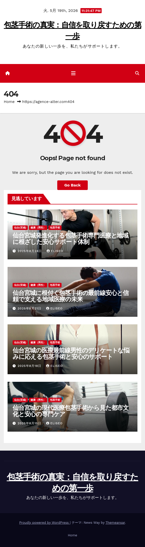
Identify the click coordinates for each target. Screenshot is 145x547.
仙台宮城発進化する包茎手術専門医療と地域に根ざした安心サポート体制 (70, 238)
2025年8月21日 (30, 308)
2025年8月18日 (30, 366)
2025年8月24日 (30, 251)
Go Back (72, 185)
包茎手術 (55, 227)
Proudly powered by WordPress (44, 522)
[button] (137, 73)
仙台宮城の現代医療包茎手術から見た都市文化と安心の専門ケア (71, 411)
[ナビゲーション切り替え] (73, 73)
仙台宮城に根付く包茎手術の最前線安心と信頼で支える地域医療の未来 (71, 296)
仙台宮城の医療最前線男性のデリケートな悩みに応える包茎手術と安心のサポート (71, 353)
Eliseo (55, 251)
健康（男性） (38, 227)
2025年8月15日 (30, 423)
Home (9, 101)
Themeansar (115, 522)
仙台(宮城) (20, 227)
